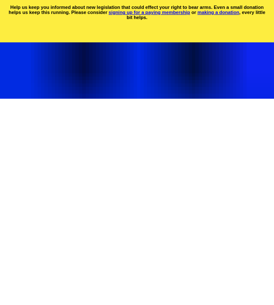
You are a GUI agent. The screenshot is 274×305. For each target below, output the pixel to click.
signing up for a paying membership (149, 12)
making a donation (218, 12)
